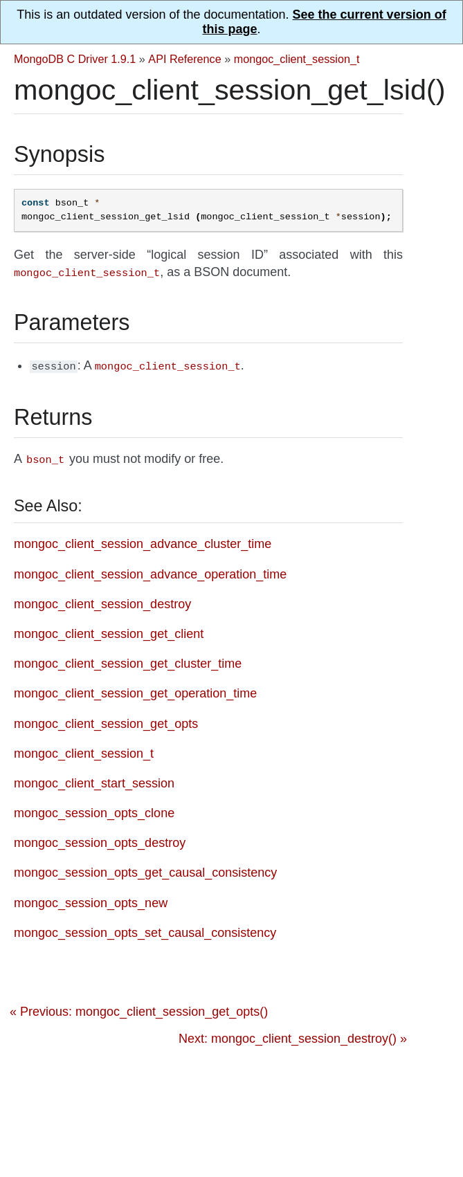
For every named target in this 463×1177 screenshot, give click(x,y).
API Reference (184, 59)
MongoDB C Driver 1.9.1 (75, 59)
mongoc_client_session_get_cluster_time (128, 659)
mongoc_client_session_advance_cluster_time (142, 540)
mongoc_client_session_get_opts (106, 720)
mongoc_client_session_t (297, 59)
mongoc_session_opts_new (90, 899)
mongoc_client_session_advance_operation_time (150, 570)
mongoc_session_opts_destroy (99, 839)
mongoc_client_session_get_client (108, 630)
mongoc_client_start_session (94, 779)
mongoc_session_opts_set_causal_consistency (145, 929)
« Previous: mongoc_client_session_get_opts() (139, 1007)
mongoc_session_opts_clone (94, 809)
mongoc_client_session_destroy (102, 600)
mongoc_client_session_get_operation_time (135, 689)
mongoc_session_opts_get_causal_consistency (145, 868)
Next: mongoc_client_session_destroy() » (293, 1034)
